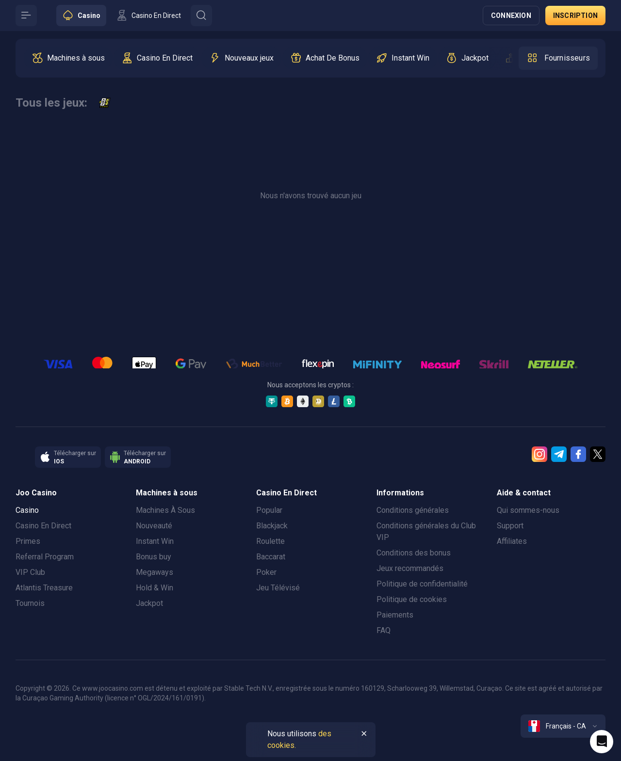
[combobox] (563, 726)
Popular (269, 510)
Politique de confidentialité (422, 583)
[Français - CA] (563, 726)
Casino (27, 510)
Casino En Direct (43, 525)
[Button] (26, 15)
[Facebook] (578, 454)
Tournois (30, 603)
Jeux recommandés (409, 568)
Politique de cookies (411, 599)
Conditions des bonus (413, 552)
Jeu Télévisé (278, 587)
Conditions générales (412, 510)
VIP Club (30, 572)
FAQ (383, 630)
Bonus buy (153, 556)
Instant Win (155, 541)
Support (510, 525)
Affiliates (512, 541)
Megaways (154, 572)
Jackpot (149, 603)
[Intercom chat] (601, 741)
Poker (266, 572)
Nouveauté (154, 525)
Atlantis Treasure (44, 587)
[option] (68, 58)
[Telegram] (559, 454)
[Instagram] (539, 454)
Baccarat (270, 556)
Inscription (575, 15)
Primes (28, 541)
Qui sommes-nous (528, 510)
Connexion (511, 15)
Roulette (270, 541)
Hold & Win (154, 587)
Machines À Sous (165, 510)
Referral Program (45, 556)
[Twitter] (597, 454)
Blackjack (272, 525)
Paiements (394, 614)
